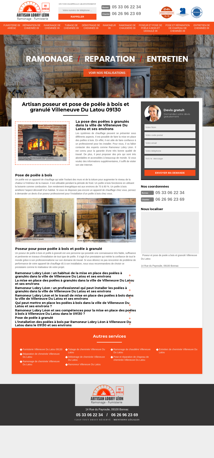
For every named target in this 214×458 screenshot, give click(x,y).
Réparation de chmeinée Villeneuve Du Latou (41, 386)
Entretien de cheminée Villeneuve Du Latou (178, 382)
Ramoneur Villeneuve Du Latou (85, 396)
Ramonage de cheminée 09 (52, 27)
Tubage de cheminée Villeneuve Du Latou (87, 382)
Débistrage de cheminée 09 (91, 27)
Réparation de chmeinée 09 (31, 27)
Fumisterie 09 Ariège (12, 27)
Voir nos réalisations (107, 73)
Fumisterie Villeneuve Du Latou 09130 (43, 380)
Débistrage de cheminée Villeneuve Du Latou (87, 389)
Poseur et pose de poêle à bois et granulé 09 (150, 28)
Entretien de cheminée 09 (202, 27)
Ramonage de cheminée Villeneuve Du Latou (41, 394)
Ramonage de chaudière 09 (127, 27)
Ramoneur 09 (109, 27)
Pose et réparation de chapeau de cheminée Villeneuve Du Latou (131, 389)
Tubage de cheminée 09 (71, 27)
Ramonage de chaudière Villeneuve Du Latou (132, 382)
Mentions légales (127, 452)
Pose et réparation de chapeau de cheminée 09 (178, 28)
